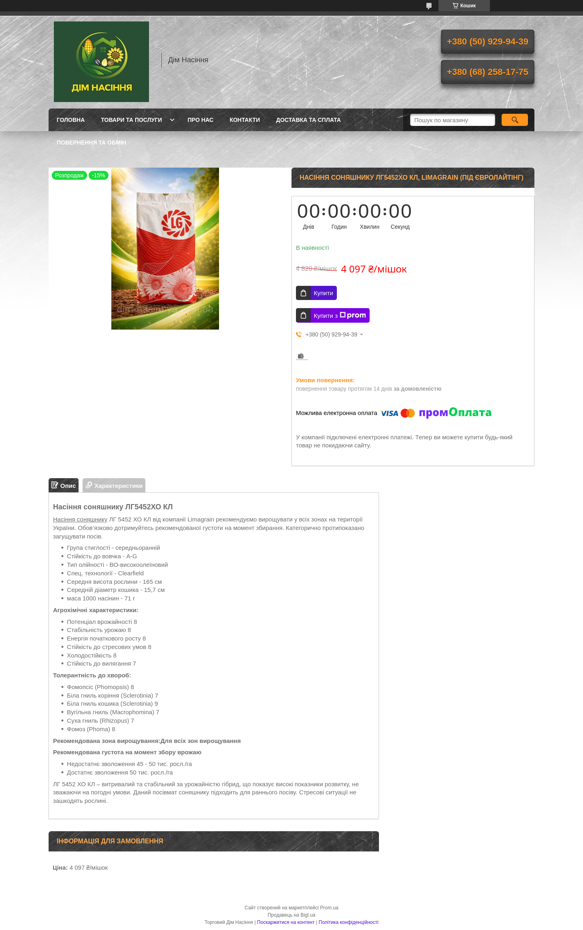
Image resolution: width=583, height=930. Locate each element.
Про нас (200, 120)
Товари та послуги (131, 120)
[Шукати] (515, 120)
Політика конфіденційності (349, 922)
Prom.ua (329, 908)
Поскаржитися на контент (286, 922)
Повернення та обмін (91, 142)
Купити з (340, 315)
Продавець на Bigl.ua (291, 915)
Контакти (245, 120)
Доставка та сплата (308, 120)
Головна (71, 120)
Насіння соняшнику (80, 519)
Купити (323, 292)
